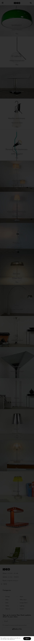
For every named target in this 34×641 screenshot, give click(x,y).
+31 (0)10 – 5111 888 (12, 573)
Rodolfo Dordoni (17, 184)
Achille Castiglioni (17, 153)
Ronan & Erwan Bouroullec (17, 526)
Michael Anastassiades (17, 60)
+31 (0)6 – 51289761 (13, 577)
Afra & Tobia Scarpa (17, 91)
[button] (30, 2)
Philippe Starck (17, 215)
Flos (17, 33)
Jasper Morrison (17, 29)
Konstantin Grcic (17, 122)
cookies (11, 638)
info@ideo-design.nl (12, 580)
